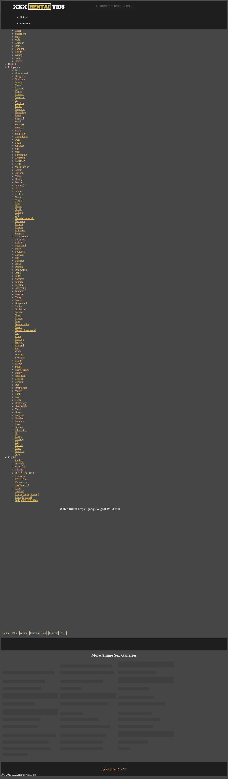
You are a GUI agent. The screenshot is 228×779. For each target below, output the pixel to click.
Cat (17, 333)
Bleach (18, 327)
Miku (18, 176)
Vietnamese (21, 482)
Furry (18, 248)
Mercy (18, 390)
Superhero (20, 33)
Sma (17, 36)
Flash (18, 351)
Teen (17, 70)
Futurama (20, 421)
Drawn (18, 412)
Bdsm (18, 448)
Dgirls (18, 45)
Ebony (18, 393)
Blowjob (19, 294)
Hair (43, 633)
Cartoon (19, 173)
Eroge (18, 424)
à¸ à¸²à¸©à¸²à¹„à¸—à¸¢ (27, 494)
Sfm (17, 348)
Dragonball (21, 303)
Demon (19, 266)
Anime (23, 633)
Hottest (24, 17)
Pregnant (19, 415)
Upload (105, 769)
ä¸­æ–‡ (18, 488)
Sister (18, 115)
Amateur (19, 94)
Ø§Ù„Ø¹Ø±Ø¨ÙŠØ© (26, 500)
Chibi (18, 30)
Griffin (18, 209)
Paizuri (18, 360)
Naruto (18, 197)
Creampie (20, 157)
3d (16, 100)
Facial (18, 130)
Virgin (18, 91)
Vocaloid (19, 278)
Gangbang (20, 288)
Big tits (19, 284)
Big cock (19, 118)
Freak (18, 263)
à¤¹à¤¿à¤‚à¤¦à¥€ (23, 497)
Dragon (19, 427)
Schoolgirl (20, 185)
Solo (17, 57)
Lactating (20, 239)
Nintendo (20, 79)
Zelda (18, 163)
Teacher (19, 182)
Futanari (19, 124)
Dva (17, 384)
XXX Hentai (21, 236)
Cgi (17, 215)
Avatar (18, 306)
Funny (18, 372)
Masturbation (22, 166)
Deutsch (19, 463)
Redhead (19, 194)
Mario (18, 409)
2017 (63, 633)
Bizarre (19, 224)
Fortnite (19, 381)
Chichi (18, 61)
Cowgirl (19, 254)
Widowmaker (22, 369)
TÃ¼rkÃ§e (21, 479)
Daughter (20, 76)
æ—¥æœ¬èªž (22, 485)
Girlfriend (20, 309)
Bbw (17, 321)
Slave (18, 188)
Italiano (19, 469)
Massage (19, 339)
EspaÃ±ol (20, 476)
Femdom (19, 451)
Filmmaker (21, 430)
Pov (17, 396)
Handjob (19, 418)
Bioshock (20, 357)
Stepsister (20, 97)
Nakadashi (20, 375)
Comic (18, 169)
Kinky (18, 436)
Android (19, 345)
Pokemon (20, 160)
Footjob (19, 342)
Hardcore (20, 221)
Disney (18, 179)
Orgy (17, 454)
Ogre (17, 139)
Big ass (19, 378)
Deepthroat (21, 387)
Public (18, 106)
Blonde (19, 300)
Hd (16, 433)
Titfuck (19, 445)
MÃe (17, 39)
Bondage (19, 260)
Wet (17, 257)
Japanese (19, 145)
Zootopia (20, 251)
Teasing (19, 354)
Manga (18, 297)
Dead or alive (22, 324)
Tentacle (19, 291)
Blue (14, 633)
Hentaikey (20, 112)
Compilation (21, 136)
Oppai (18, 272)
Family (18, 82)
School (18, 191)
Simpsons (20, 133)
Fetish (18, 121)
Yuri (17, 148)
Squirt (18, 366)
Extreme (19, 88)
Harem (18, 206)
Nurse (18, 315)
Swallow (19, 103)
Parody (18, 363)
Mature (19, 227)
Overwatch (21, 406)
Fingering (20, 233)
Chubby (19, 439)
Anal (17, 203)
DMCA (115, 769)
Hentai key (21, 403)
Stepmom (20, 109)
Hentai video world (25, 330)
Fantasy (19, 281)
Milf (17, 151)
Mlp (17, 442)
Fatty (17, 275)
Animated (20, 230)
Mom (18, 85)
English (19, 460)
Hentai (6, 633)
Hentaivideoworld (24, 218)
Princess (53, 633)
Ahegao (19, 318)
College (19, 212)
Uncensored (21, 73)
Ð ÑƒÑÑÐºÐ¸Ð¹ (26, 472)
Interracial (20, 245)
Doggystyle (21, 269)
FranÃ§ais (20, 466)
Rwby (18, 399)
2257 (124, 769)
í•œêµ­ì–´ (19, 491)
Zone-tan (20, 48)
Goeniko (19, 42)
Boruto (18, 51)
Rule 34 (19, 242)
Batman (19, 312)
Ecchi (18, 142)
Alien (18, 336)
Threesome (21, 154)
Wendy (18, 54)
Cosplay (19, 200)
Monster (19, 127)
